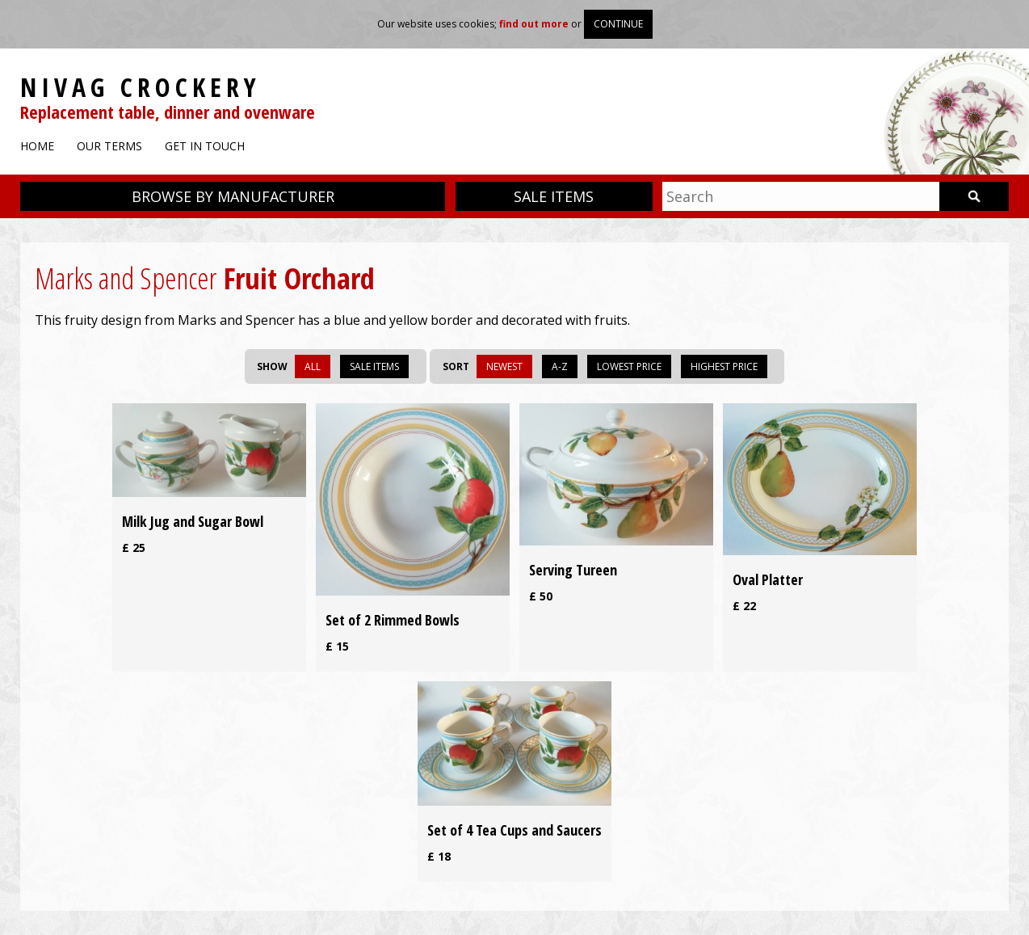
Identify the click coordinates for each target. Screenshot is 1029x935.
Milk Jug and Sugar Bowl (192, 521)
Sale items (554, 196)
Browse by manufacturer (233, 196)
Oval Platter (768, 579)
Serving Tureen (573, 569)
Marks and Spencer (125, 278)
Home (37, 146)
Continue (618, 24)
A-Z (560, 366)
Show (272, 366)
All (312, 366)
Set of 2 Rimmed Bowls (393, 620)
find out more (534, 24)
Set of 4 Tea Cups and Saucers (514, 830)
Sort (456, 366)
